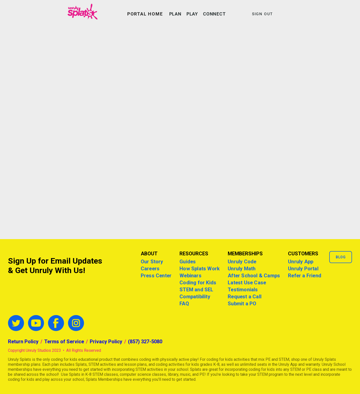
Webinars (191, 276)
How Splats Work (200, 269)
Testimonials (243, 290)
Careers (150, 269)
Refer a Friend (304, 276)
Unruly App (300, 262)
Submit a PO (242, 304)
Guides (188, 262)
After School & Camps (254, 276)
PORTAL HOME (145, 13)
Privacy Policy (106, 341)
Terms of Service (64, 341)
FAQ (184, 304)
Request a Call (245, 297)
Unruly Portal (303, 269)
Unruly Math (242, 269)
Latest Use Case (247, 283)
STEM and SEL (196, 290)
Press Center (156, 276)
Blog (341, 257)
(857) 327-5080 (145, 341)
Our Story (152, 262)
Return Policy (23, 341)
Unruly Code (242, 262)
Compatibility (195, 297)
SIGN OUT (262, 14)
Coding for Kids (198, 283)
